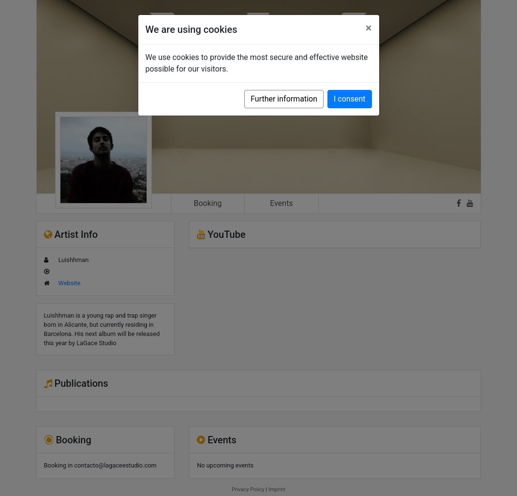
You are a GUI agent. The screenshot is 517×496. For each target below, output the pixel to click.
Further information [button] (284, 98)
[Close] (368, 28)
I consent (349, 98)
